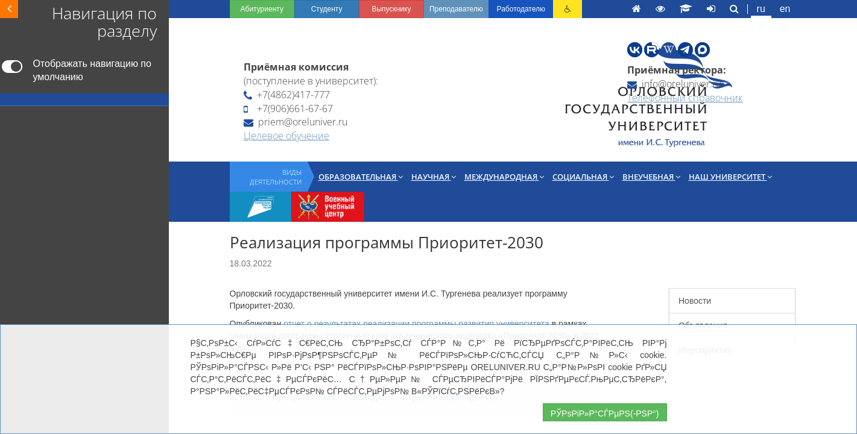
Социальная (438, 164)
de (761, 9)
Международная (359, 164)
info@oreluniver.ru (610, 68)
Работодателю (441, 9)
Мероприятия (650, 307)
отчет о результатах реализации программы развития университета (272, 269)
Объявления (648, 283)
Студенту (204, 9)
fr (738, 9)
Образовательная (216, 164)
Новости (640, 258)
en (715, 9)
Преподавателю (362, 9)
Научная (289, 164)
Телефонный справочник (620, 82)
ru (691, 9)
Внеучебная (507, 164)
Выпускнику (282, 9)
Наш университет (585, 164)
